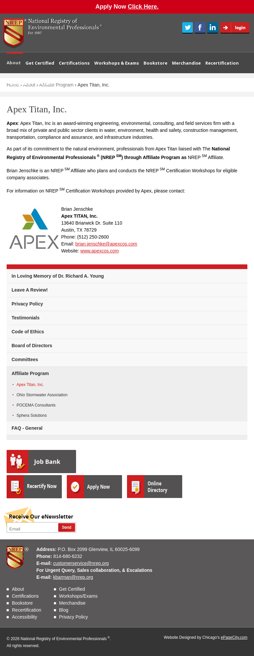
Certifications (74, 63)
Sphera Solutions (32, 415)
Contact (44, 83)
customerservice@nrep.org (81, 563)
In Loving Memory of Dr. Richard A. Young (58, 276)
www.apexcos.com (99, 250)
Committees (25, 359)
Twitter (187, 27)
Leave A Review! (30, 290)
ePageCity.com (234, 637)
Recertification (222, 63)
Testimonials (26, 317)
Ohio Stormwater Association (42, 395)
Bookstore (155, 63)
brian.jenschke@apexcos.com (106, 243)
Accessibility (24, 617)
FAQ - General (27, 428)
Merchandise (186, 63)
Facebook (200, 27)
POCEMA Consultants (36, 405)
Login (237, 27)
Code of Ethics (28, 331)
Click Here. (143, 6)
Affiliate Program (56, 84)
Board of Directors (32, 345)
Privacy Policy (27, 303)
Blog (63, 610)
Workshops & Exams (116, 63)
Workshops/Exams (78, 596)
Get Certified (39, 63)
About (14, 63)
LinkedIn (212, 27)
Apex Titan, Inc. (30, 384)
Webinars (19, 83)
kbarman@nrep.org (73, 577)
